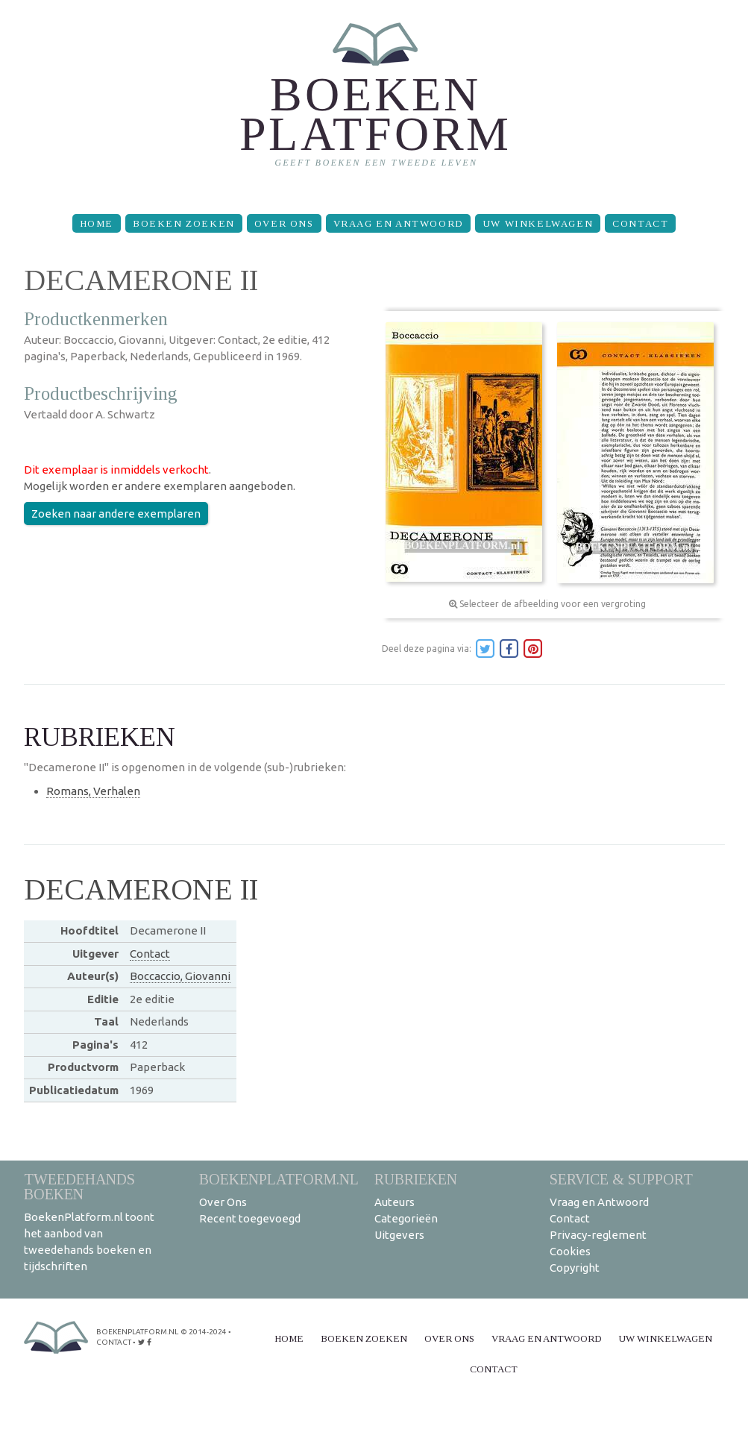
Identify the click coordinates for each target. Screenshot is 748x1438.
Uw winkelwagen (538, 223)
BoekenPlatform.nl (279, 1179)
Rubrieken (415, 1179)
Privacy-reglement (598, 1234)
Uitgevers (399, 1234)
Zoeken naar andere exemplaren (116, 513)
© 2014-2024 (203, 1332)
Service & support (621, 1179)
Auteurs (394, 1202)
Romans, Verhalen (93, 791)
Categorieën (406, 1218)
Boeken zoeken (184, 223)
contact (113, 1342)
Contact (640, 223)
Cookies (570, 1251)
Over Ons (284, 223)
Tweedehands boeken (79, 1186)
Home (96, 223)
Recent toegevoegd (250, 1218)
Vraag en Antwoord (398, 223)
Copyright (575, 1267)
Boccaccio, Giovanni (180, 976)
